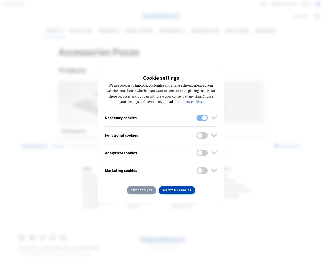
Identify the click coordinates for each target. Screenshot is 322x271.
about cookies (192, 102)
